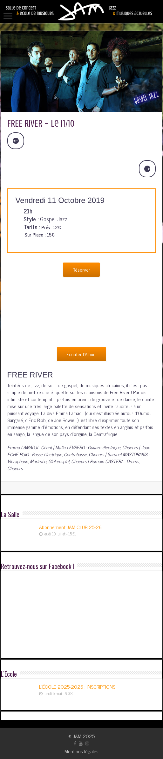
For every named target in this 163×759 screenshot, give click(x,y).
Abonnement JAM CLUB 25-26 (70, 527)
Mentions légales (81, 751)
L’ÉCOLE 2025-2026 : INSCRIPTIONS (77, 686)
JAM (77, 736)
